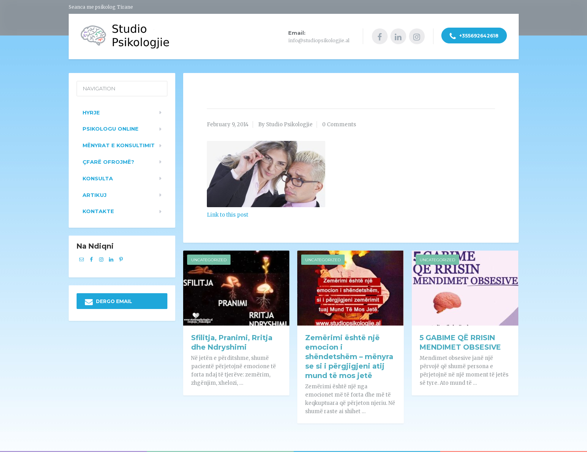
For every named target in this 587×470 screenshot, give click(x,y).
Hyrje (91, 111)
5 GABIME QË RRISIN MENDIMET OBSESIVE (460, 342)
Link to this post (227, 213)
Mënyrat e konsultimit (119, 144)
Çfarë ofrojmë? (108, 160)
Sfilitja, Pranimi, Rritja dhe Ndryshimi (231, 342)
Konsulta (98, 177)
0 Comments (339, 123)
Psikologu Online (111, 128)
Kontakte (98, 210)
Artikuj (95, 194)
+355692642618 (474, 37)
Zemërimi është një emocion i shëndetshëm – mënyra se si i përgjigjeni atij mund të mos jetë (349, 356)
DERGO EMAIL (108, 301)
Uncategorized (209, 259)
